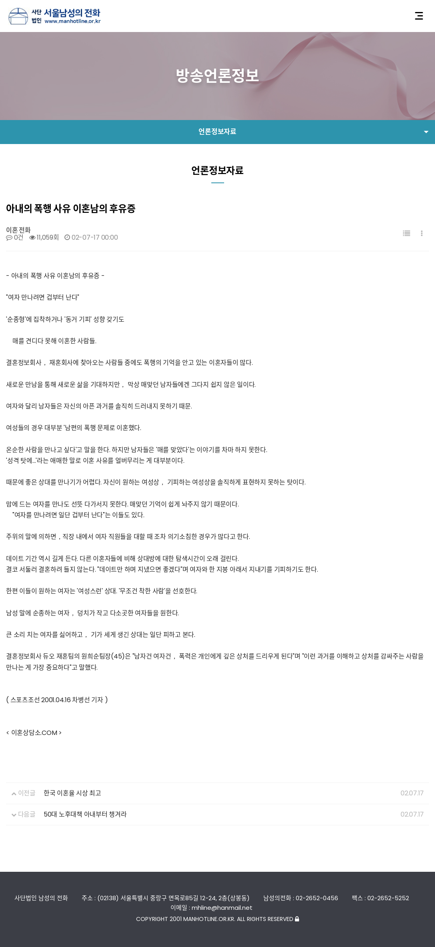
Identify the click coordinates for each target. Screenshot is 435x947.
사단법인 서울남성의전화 (54, 16)
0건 (15, 237)
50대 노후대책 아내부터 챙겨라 (85, 814)
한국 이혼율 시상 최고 (72, 793)
